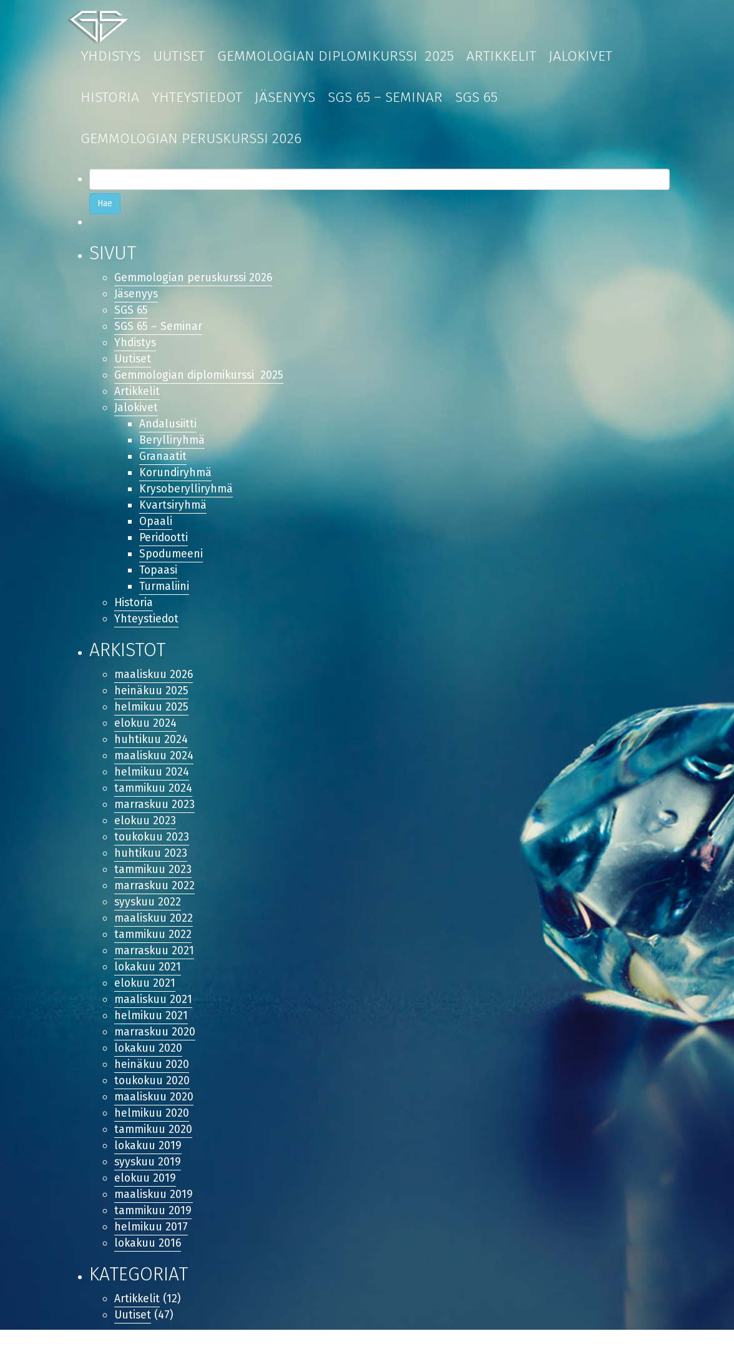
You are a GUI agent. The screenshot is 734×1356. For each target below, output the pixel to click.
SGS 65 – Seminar (385, 97)
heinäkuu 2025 (151, 700)
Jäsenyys (285, 97)
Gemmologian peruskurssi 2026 (191, 138)
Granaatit (163, 460)
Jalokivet (580, 55)
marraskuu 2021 (155, 967)
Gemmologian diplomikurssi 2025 (335, 55)
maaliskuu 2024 (154, 767)
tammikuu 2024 (154, 800)
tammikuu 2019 (153, 1234)
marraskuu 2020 (155, 1051)
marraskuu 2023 (155, 817)
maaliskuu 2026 (154, 683)
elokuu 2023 (145, 834)
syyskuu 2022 (148, 917)
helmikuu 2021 (151, 1034)
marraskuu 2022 (155, 900)
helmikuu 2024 (152, 783)
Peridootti (164, 544)
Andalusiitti (168, 427)
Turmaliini (164, 594)
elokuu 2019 (145, 1201)
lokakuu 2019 (149, 1168)
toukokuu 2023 (153, 850)
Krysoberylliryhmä (187, 494)
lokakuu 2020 (149, 1067)
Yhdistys (110, 55)
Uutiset (179, 55)
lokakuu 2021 (148, 984)
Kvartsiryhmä (173, 511)
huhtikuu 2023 (151, 867)
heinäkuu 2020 (152, 1084)
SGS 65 (476, 97)
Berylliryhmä (172, 444)
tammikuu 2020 (154, 1151)
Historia (110, 97)
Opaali (156, 527)
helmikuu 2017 (151, 1251)
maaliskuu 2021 (154, 1017)
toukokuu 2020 (153, 1101)
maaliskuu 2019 (154, 1218)
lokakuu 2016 (149, 1268)
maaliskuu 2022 (154, 934)
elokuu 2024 (146, 733)
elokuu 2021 (145, 1001)
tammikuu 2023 (153, 884)
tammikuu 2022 (153, 950)
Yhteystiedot (197, 97)
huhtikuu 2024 (151, 750)
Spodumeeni (172, 561)
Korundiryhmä (176, 477)
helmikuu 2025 (152, 717)
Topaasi (159, 577)
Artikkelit (501, 55)
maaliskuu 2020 (154, 1117)
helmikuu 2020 (152, 1134)
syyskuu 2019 (148, 1184)
